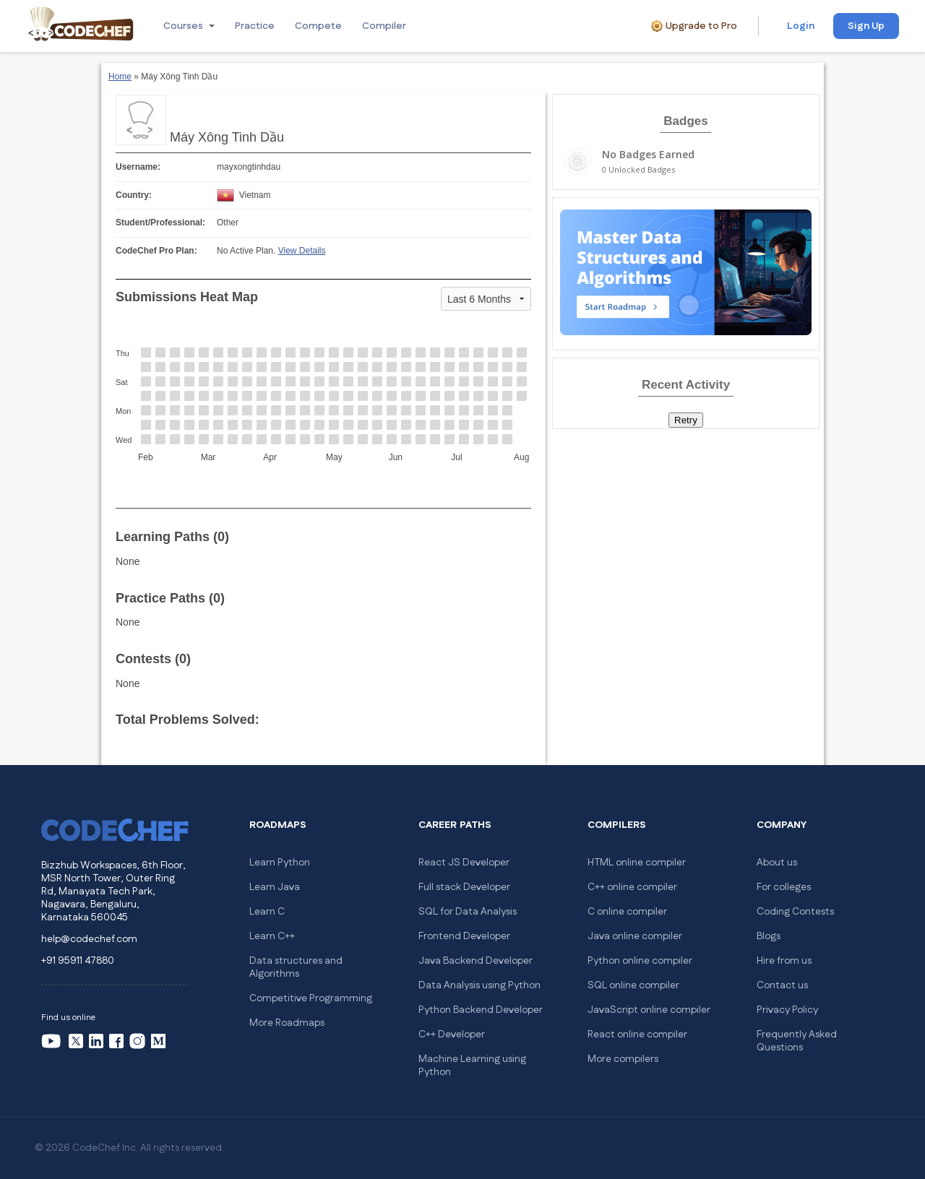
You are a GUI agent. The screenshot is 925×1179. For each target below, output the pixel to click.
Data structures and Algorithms (296, 967)
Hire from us (784, 961)
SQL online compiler (633, 985)
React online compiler (637, 1034)
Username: (138, 167)
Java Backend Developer (475, 961)
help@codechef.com (89, 939)
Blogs (768, 936)
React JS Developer (463, 862)
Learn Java (274, 887)
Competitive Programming (310, 998)
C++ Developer (451, 1034)
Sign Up (866, 26)
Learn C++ (272, 936)
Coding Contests (795, 911)
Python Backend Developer (480, 1010)
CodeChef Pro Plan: (156, 251)
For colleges (784, 887)
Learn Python (279, 862)
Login (800, 26)
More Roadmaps (286, 1023)
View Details (302, 251)
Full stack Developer (464, 887)
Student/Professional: (160, 222)
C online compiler (627, 911)
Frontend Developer (464, 936)
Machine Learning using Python (472, 1065)
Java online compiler (635, 936)
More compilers (623, 1059)
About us (777, 862)
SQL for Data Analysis (467, 911)
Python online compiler (640, 961)
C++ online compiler (632, 887)
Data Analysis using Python (479, 985)
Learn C (267, 911)
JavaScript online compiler (649, 1010)
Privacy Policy (787, 1010)
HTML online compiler (637, 862)
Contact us (782, 985)
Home (120, 77)
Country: (134, 195)
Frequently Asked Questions (797, 1041)
